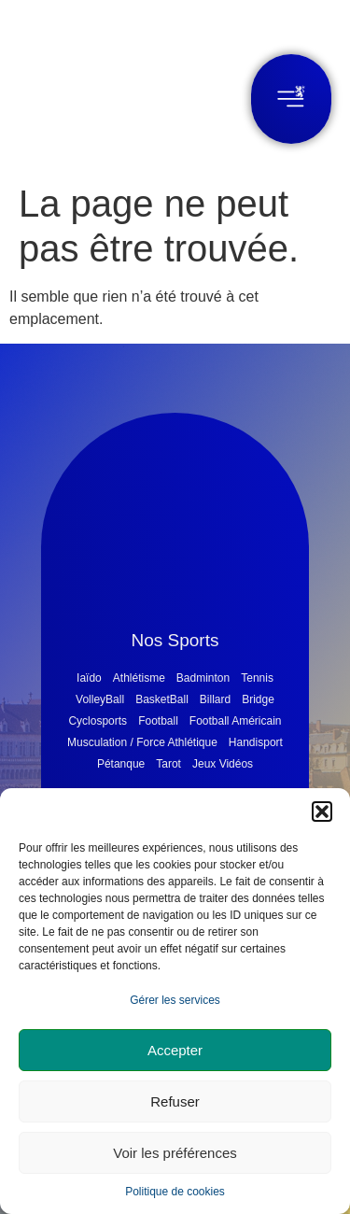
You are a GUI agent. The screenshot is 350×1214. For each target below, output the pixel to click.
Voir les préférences (175, 1153)
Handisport (256, 742)
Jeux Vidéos (222, 763)
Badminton (203, 678)
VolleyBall (100, 699)
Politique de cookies (175, 1191)
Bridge (258, 699)
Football (158, 720)
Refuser (175, 1101)
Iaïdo (89, 678)
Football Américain (235, 720)
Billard (215, 699)
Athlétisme (139, 678)
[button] (322, 811)
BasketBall (162, 699)
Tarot (168, 763)
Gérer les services (175, 1000)
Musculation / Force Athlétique (142, 742)
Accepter (175, 1050)
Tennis (257, 678)
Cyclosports (97, 720)
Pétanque (121, 763)
